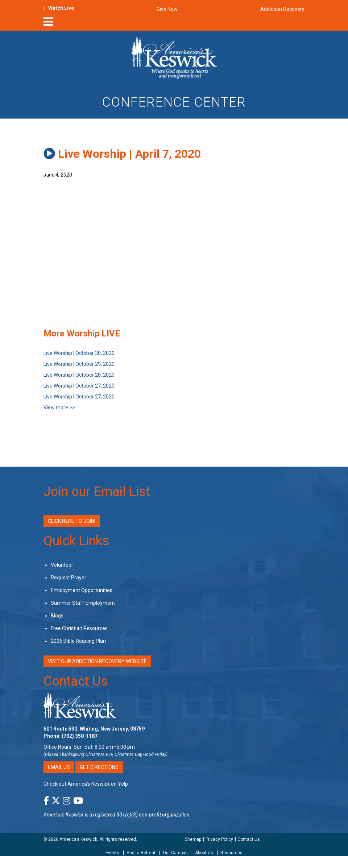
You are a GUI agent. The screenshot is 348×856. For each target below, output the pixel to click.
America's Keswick (64, 815)
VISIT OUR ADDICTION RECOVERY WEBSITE (97, 661)
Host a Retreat (141, 852)
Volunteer (62, 565)
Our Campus (175, 852)
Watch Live (61, 8)
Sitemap (193, 839)
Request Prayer (68, 577)
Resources (231, 852)
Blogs (57, 616)
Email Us (59, 767)
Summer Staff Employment (83, 603)
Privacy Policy (219, 839)
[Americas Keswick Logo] (174, 57)
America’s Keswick (78, 839)
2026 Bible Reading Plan (78, 641)
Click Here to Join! (71, 521)
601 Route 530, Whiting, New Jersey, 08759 (94, 729)
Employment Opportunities (81, 590)
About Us (204, 852)
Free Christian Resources (79, 628)
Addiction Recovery (282, 9)
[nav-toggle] (48, 24)
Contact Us (76, 681)
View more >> (59, 407)
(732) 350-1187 (80, 736)
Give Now (167, 9)
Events (112, 852)
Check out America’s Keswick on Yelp (86, 784)
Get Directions (99, 767)
